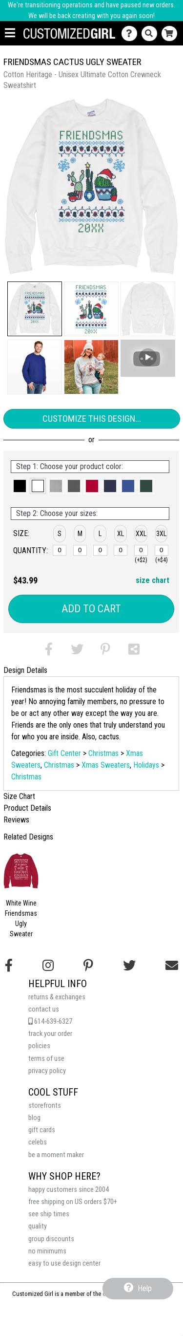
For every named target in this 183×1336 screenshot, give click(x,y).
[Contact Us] (132, 33)
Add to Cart (91, 609)
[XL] (120, 550)
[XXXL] (161, 550)
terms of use (46, 1059)
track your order (50, 1034)
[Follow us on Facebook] (9, 965)
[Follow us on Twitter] (129, 965)
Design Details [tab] (25, 670)
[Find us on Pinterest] (88, 965)
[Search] (152, 33)
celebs (37, 1142)
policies (39, 1046)
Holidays (146, 765)
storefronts (44, 1105)
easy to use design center (64, 1263)
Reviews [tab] (16, 819)
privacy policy (47, 1071)
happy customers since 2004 (68, 1189)
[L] (100, 550)
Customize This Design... (91, 418)
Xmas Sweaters (105, 765)
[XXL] (141, 550)
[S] (59, 550)
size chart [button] (152, 580)
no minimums (47, 1251)
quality (37, 1226)
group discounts (51, 1239)
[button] (34, 309)
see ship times (48, 1214)
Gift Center (64, 753)
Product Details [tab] (27, 808)
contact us (43, 1009)
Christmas (103, 753)
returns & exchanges (56, 997)
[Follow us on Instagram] (48, 965)
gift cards (41, 1130)
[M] (80, 550)
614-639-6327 (50, 1021)
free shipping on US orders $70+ (72, 1202)
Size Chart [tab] (19, 796)
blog (34, 1118)
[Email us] (171, 965)
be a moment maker (56, 1155)
